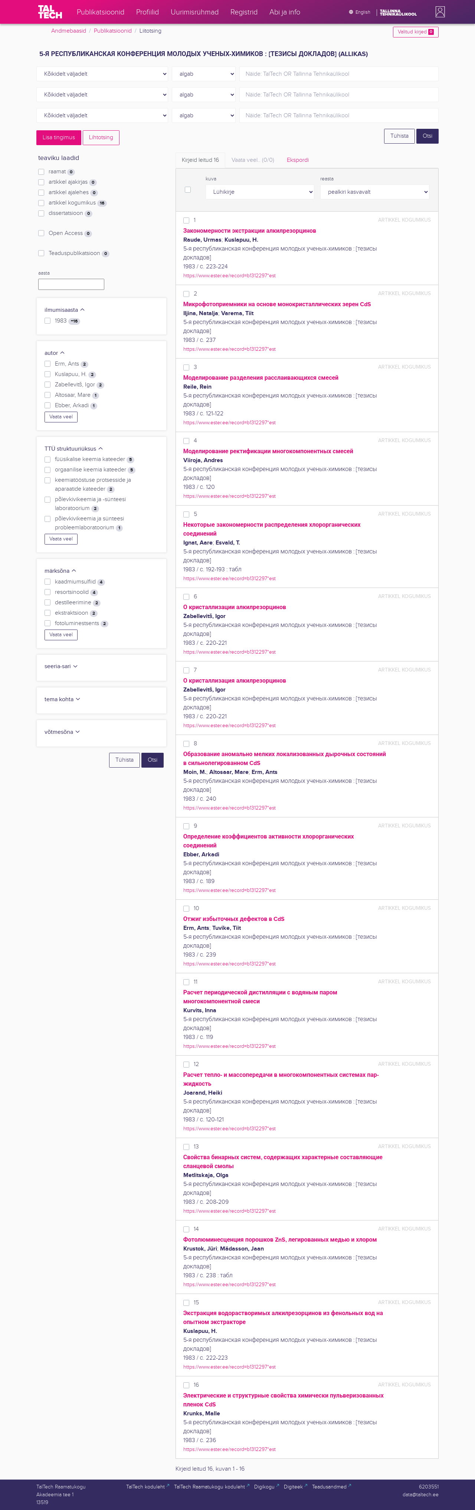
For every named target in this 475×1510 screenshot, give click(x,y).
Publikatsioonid (113, 31)
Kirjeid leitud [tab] (200, 160)
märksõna (61, 571)
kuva (211, 179)
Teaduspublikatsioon (79, 253)
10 (196, 908)
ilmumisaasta (65, 310)
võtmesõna (63, 732)
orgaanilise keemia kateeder (95, 470)
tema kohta (63, 699)
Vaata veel (61, 417)
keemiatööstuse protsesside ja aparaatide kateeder (93, 485)
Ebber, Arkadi (76, 405)
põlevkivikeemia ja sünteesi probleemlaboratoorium (89, 523)
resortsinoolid (76, 592)
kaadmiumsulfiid (80, 582)
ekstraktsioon (76, 613)
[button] (439, 12)
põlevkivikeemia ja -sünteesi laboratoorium (90, 504)
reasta (327, 179)
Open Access (70, 233)
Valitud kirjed (416, 32)
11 (195, 982)
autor (55, 353)
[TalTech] (50, 12)
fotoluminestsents (81, 623)
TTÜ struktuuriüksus (74, 448)
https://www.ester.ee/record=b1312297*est (229, 275)
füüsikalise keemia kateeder (94, 459)
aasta (44, 273)
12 (196, 1064)
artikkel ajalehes (73, 192)
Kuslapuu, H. (75, 374)
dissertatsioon (70, 213)
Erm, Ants (71, 364)
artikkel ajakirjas (73, 182)
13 (196, 1146)
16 (196, 1385)
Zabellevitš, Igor (79, 385)
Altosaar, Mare (77, 395)
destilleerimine (78, 603)
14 (196, 1229)
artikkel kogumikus (78, 203)
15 (196, 1302)
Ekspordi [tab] (298, 160)
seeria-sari (61, 666)
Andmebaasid (68, 31)
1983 (67, 321)
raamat (62, 172)
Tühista (399, 136)
